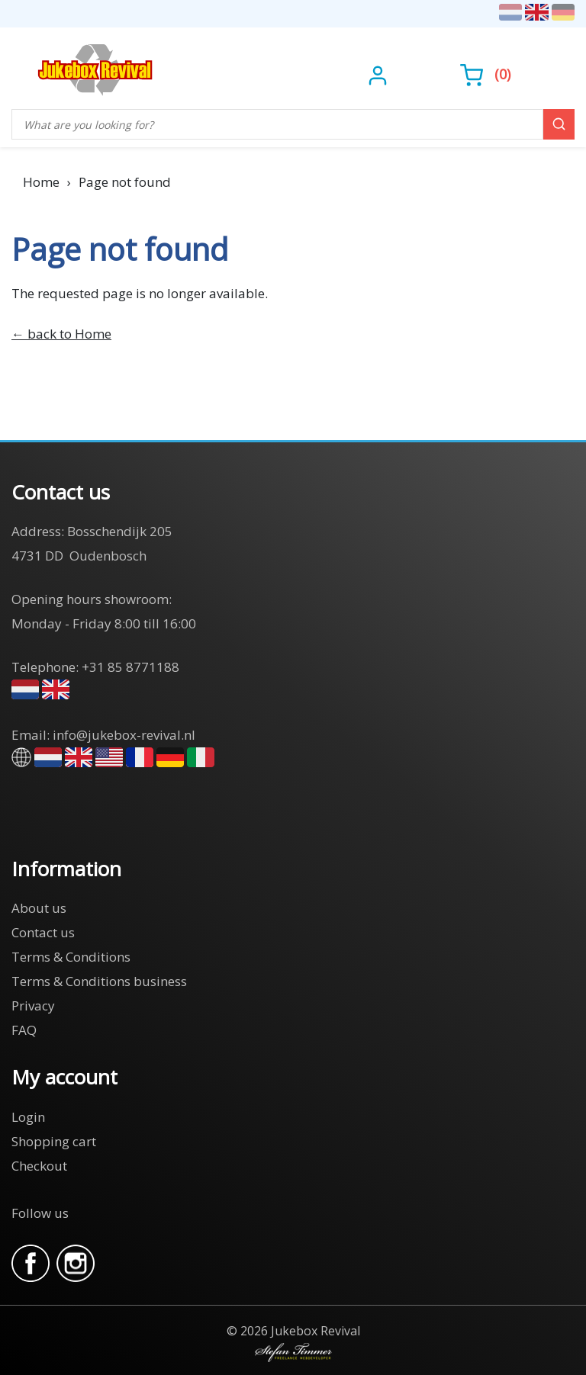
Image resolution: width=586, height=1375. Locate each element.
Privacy (33, 1005)
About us (38, 908)
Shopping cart (53, 1141)
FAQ (24, 1030)
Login (28, 1117)
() (485, 74)
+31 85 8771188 (130, 667)
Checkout (39, 1165)
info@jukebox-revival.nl (124, 735)
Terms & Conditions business (99, 981)
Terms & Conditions (70, 956)
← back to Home (61, 333)
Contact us (43, 932)
